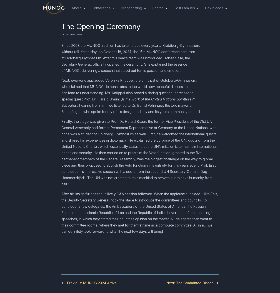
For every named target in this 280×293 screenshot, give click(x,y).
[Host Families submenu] (198, 8)
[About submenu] (84, 8)
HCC (83, 34)
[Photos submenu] (166, 8)
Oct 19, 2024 (68, 34)
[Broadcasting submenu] (145, 8)
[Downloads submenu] (226, 8)
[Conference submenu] (113, 8)
